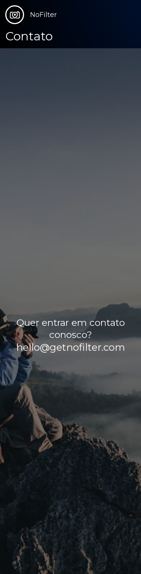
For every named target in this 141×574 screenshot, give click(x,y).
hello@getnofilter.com (70, 347)
